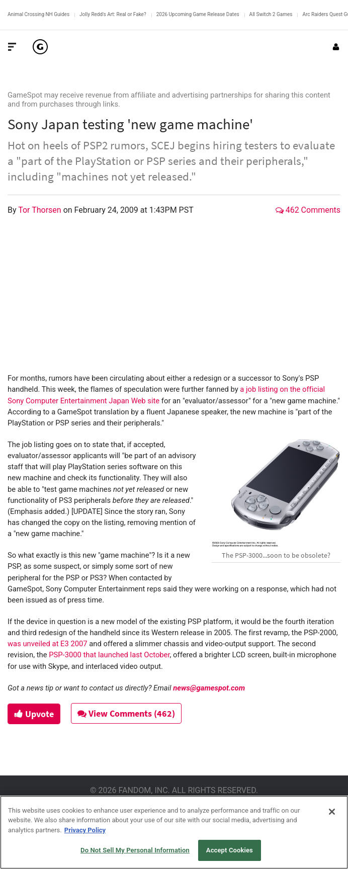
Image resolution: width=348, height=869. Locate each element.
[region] (174, 832)
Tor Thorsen (40, 210)
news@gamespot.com (209, 687)
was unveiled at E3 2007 (48, 643)
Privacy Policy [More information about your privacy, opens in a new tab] (85, 830)
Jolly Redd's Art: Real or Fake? (112, 14)
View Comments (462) (126, 713)
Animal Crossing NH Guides (38, 14)
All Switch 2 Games (271, 14)
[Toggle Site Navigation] (12, 47)
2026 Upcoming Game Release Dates (197, 14)
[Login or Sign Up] (336, 47)
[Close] (332, 812)
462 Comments (308, 210)
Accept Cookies (229, 850)
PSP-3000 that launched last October (109, 654)
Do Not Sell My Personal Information (135, 850)
